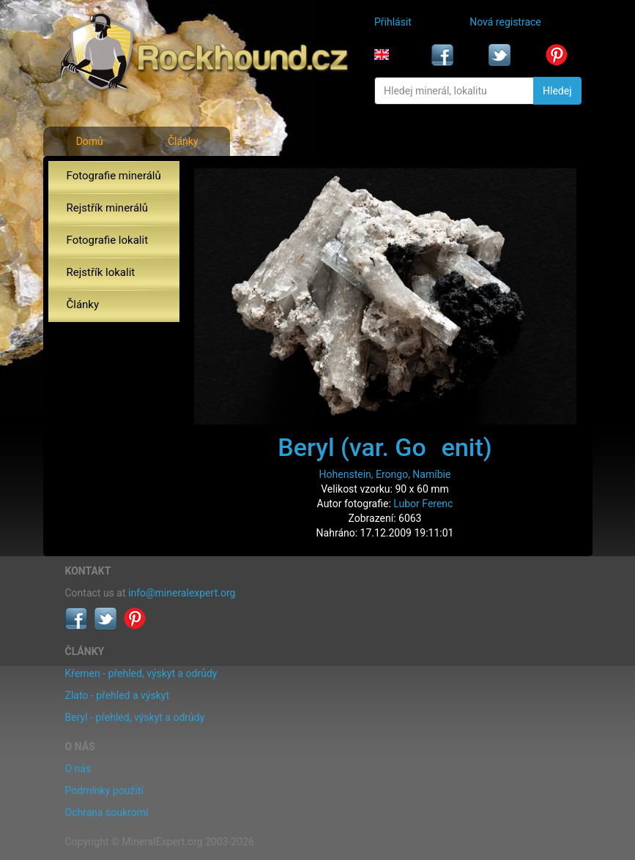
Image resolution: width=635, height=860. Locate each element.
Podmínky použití (104, 790)
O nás (78, 768)
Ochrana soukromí (107, 812)
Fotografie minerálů (114, 175)
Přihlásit (393, 22)
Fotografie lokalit (108, 240)
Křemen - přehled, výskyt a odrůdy (141, 673)
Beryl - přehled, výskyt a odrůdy (135, 717)
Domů (89, 141)
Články (183, 141)
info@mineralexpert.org (181, 593)
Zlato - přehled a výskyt (117, 695)
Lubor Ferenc (423, 503)
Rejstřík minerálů (107, 207)
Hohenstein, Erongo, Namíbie (385, 474)
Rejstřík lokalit (101, 272)
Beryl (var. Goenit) (385, 447)
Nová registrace (505, 22)
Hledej (557, 91)
